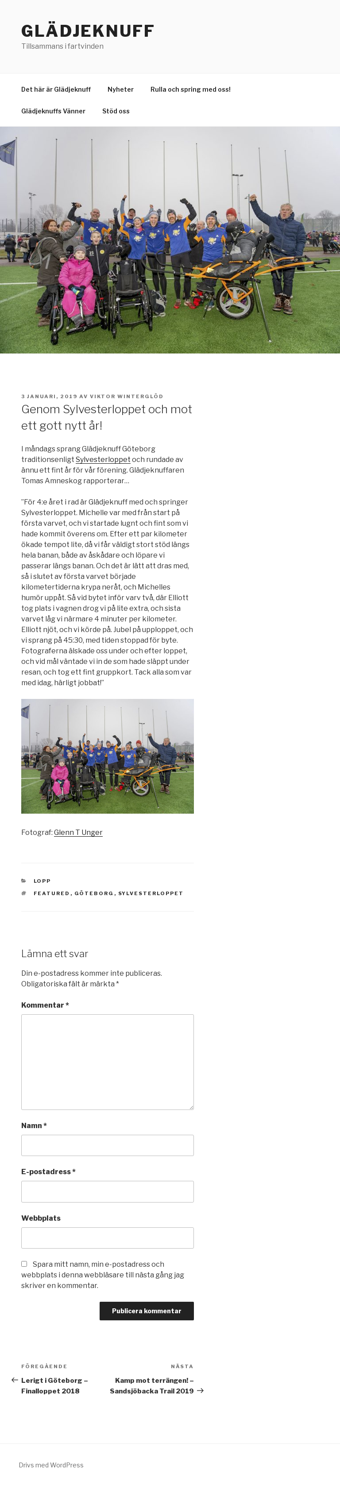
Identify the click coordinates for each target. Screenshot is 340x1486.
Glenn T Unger (78, 832)
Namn (34, 1125)
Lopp (42, 881)
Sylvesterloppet (103, 459)
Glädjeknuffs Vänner (53, 111)
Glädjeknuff (88, 31)
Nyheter (121, 89)
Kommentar (45, 1005)
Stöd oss (116, 111)
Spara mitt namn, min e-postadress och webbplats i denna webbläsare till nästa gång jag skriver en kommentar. (102, 1275)
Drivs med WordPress (51, 1465)
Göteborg (94, 893)
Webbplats (41, 1218)
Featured (52, 893)
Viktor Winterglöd (127, 396)
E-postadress (48, 1172)
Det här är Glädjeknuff (56, 89)
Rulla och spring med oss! (191, 89)
